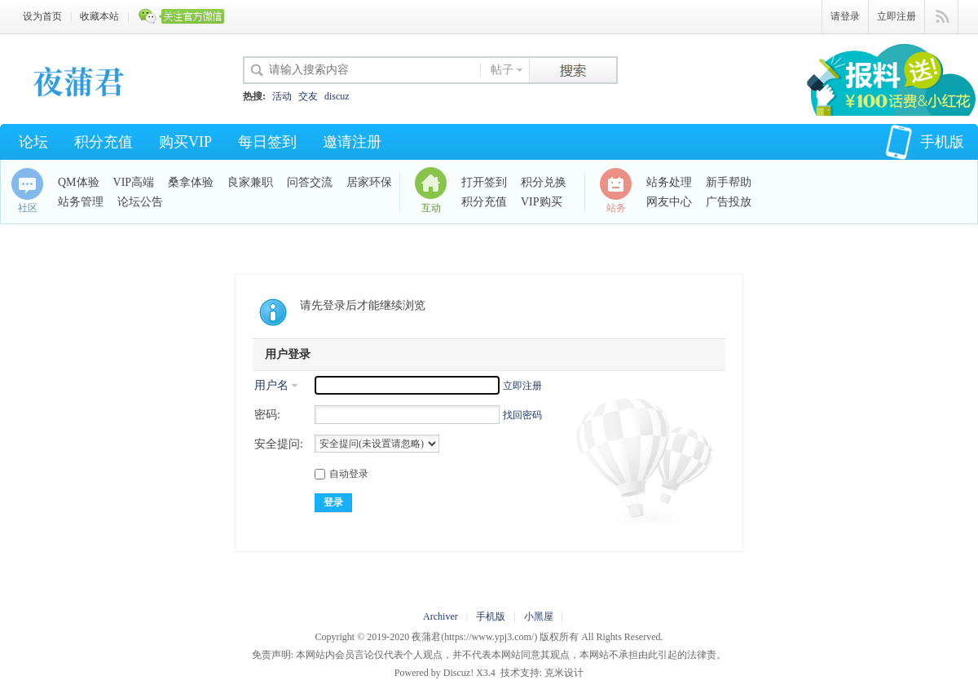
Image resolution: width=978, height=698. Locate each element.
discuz (337, 96)
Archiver (440, 616)
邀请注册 (352, 142)
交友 (308, 96)
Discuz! (458, 672)
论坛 (33, 142)
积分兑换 (543, 182)
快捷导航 (941, 17)
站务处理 (669, 182)
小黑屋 (538, 616)
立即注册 (896, 16)
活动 (282, 96)
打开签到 (484, 182)
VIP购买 (541, 202)
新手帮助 (728, 182)
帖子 (502, 70)
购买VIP (185, 142)
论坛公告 (140, 202)
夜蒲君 (426, 637)
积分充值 (103, 142)
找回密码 (522, 415)
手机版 (924, 142)
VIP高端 (134, 182)
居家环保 (369, 182)
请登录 (845, 16)
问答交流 (310, 182)
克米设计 (564, 672)
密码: (267, 415)
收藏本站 (99, 16)
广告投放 (728, 202)
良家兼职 (250, 182)
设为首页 (42, 16)
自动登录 (341, 473)
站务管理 (81, 202)
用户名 (271, 385)
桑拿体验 (191, 182)
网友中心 (669, 202)
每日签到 (267, 142)
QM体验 (78, 182)
